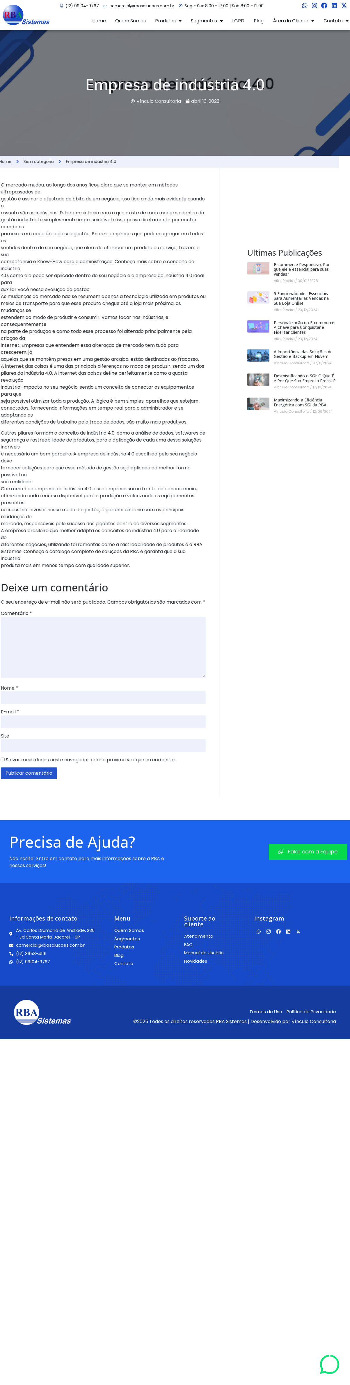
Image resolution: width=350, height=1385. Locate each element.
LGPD (238, 20)
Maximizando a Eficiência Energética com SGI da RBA (300, 574)
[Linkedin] (334, 5)
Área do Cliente (293, 21)
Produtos (168, 21)
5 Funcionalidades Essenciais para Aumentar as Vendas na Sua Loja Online (301, 470)
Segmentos (207, 21)
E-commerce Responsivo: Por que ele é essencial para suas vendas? (302, 440)
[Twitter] (344, 5)
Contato (336, 21)
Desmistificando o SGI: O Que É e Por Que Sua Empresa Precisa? (305, 549)
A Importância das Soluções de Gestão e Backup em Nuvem (303, 525)
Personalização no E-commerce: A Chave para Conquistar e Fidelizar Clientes (304, 499)
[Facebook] (324, 5)
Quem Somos (130, 20)
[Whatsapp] (304, 5)
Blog (259, 20)
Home (99, 20)
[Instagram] (314, 5)
